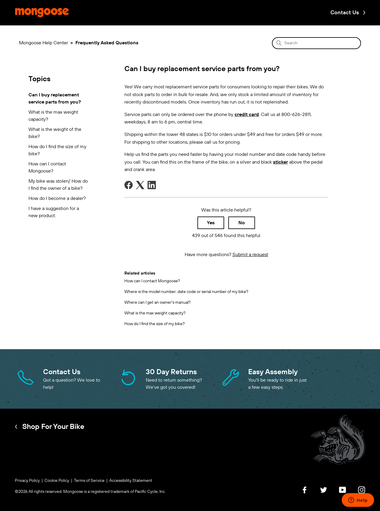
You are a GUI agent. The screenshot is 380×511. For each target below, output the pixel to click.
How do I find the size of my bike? (57, 150)
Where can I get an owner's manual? (157, 302)
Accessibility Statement (130, 480)
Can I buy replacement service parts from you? (54, 98)
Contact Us (344, 12)
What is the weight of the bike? (54, 132)
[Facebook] (128, 185)
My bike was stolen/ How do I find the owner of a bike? (58, 184)
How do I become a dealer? (57, 198)
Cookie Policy (57, 480)
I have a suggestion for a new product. (53, 212)
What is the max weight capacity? (53, 115)
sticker (280, 162)
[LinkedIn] (152, 185)
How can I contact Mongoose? (47, 167)
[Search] (316, 43)
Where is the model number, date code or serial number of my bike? (186, 291)
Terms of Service (89, 480)
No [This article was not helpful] (241, 223)
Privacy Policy (27, 480)
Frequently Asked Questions (106, 43)
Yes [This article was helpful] (211, 223)
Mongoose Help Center (43, 43)
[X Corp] (140, 185)
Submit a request (250, 254)
